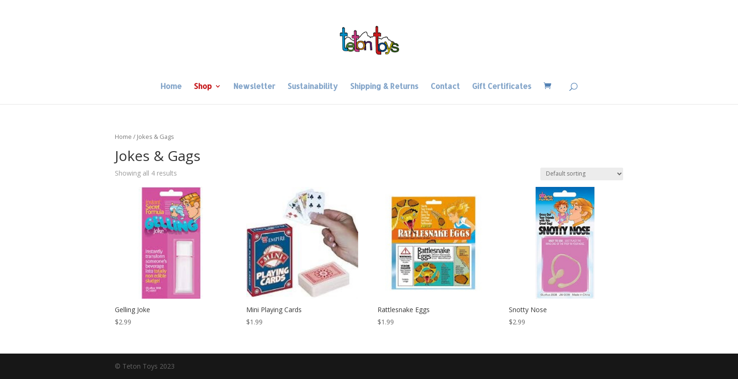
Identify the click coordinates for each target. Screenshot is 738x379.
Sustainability (313, 87)
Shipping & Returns (384, 87)
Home (171, 87)
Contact (445, 87)
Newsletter (254, 87)
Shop (203, 87)
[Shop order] (581, 174)
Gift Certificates (501, 87)
